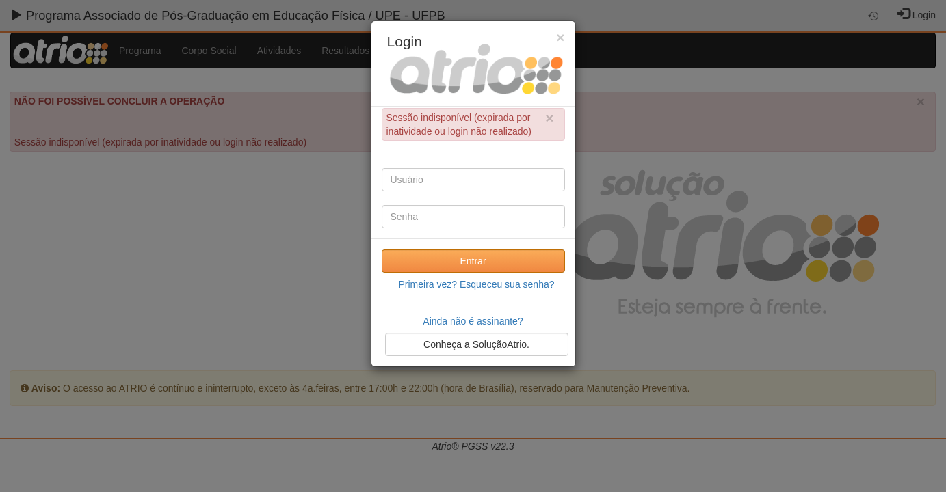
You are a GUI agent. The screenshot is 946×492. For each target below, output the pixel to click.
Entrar (473, 261)
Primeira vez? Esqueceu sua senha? (476, 284)
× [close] (549, 118)
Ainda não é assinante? (473, 321)
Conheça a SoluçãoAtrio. (476, 344)
